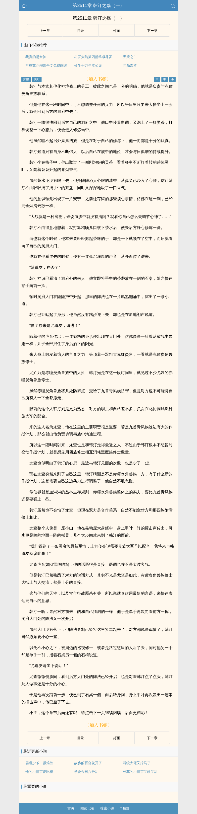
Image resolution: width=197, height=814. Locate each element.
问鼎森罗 (130, 66)
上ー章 (45, 31)
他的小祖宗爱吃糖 (39, 772)
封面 (116, 31)
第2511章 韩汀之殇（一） (98, 5)
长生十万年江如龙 (88, 66)
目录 (80, 31)
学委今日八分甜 (86, 772)
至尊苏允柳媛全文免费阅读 (46, 66)
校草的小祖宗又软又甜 (140, 772)
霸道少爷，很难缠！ (41, 763)
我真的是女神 (35, 57)
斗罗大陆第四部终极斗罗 (93, 57)
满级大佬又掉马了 (137, 763)
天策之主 (130, 57)
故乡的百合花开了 (88, 763)
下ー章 (152, 31)
